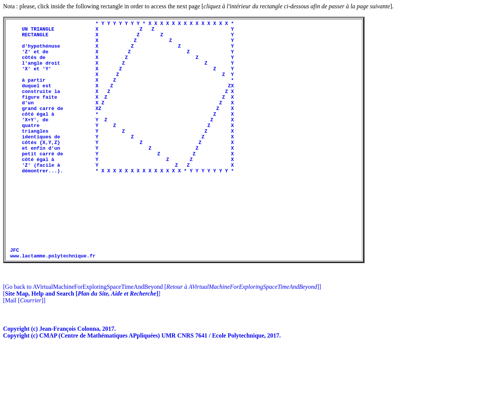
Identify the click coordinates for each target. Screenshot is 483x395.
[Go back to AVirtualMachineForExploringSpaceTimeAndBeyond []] (162, 334)
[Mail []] (24, 348)
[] (81, 341)
